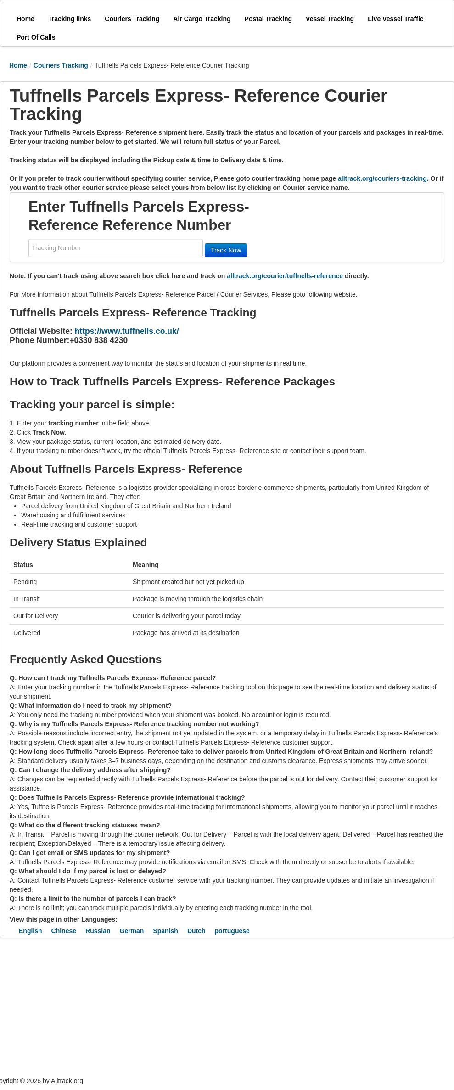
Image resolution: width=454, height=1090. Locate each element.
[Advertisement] (170, 1007)
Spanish (165, 931)
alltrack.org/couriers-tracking (382, 178)
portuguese (232, 931)
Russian (97, 931)
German (132, 931)
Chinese (63, 931)
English (30, 931)
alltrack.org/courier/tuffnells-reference (285, 276)
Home (18, 65)
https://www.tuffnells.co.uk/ (127, 331)
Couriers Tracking (61, 65)
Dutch (196, 931)
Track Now (226, 250)
